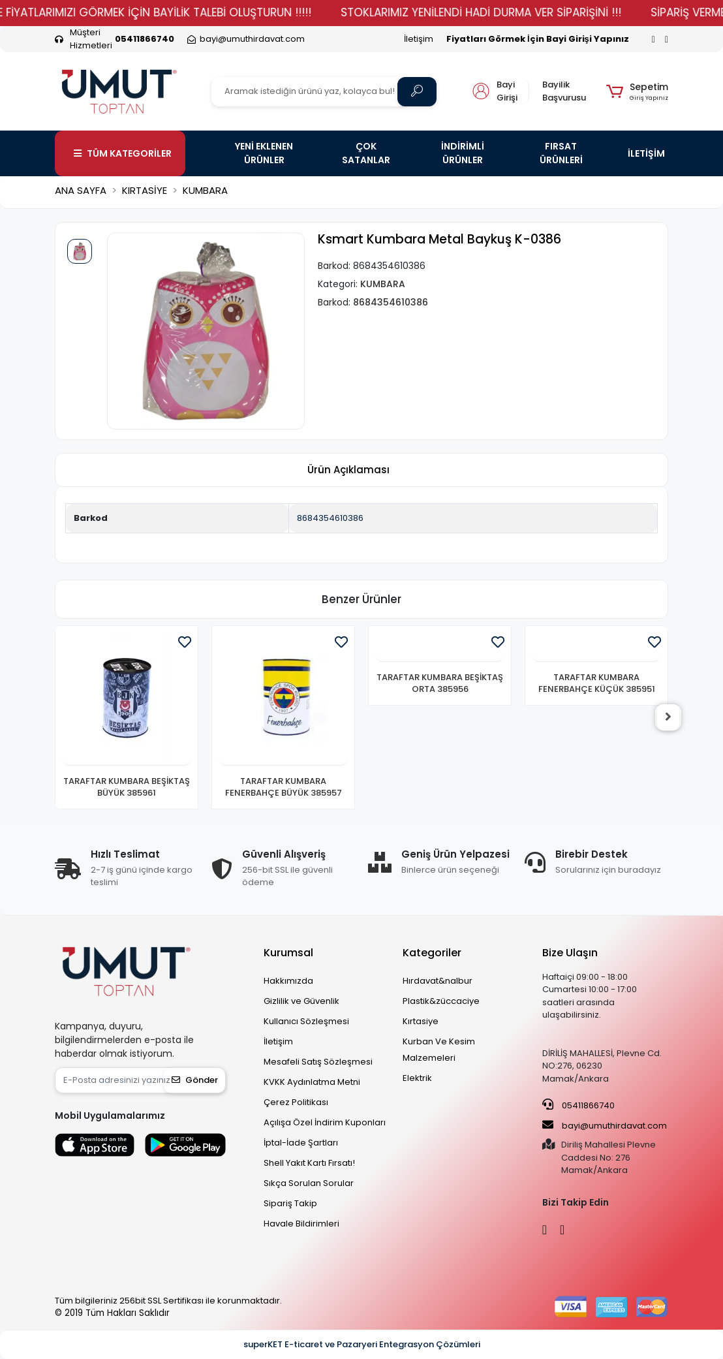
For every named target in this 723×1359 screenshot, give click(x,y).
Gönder (195, 1080)
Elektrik (417, 1078)
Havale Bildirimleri (301, 1223)
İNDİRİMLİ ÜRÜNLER (462, 153)
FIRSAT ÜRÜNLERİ (561, 153)
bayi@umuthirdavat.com (604, 1125)
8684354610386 (330, 518)
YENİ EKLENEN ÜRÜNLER (264, 153)
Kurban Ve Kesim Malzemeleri (439, 1049)
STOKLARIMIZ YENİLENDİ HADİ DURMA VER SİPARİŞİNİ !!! (507, 12)
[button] (637, 91)
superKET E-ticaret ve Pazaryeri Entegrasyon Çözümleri (361, 1344)
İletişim (418, 39)
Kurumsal (288, 952)
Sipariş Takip (290, 1203)
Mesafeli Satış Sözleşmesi (318, 1061)
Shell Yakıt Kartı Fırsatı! (309, 1163)
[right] (668, 717)
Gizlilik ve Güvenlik (301, 1001)
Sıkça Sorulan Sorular (309, 1183)
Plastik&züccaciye (441, 1001)
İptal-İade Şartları (301, 1142)
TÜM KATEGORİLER (123, 153)
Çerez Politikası (296, 1102)
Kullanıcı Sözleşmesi (306, 1021)
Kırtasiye (420, 1021)
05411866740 (578, 1105)
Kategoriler (432, 952)
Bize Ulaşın (570, 952)
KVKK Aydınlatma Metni (312, 1082)
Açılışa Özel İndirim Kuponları (325, 1122)
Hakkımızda (288, 981)
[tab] (348, 470)
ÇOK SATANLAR (366, 153)
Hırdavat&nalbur (437, 981)
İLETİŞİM (646, 153)
